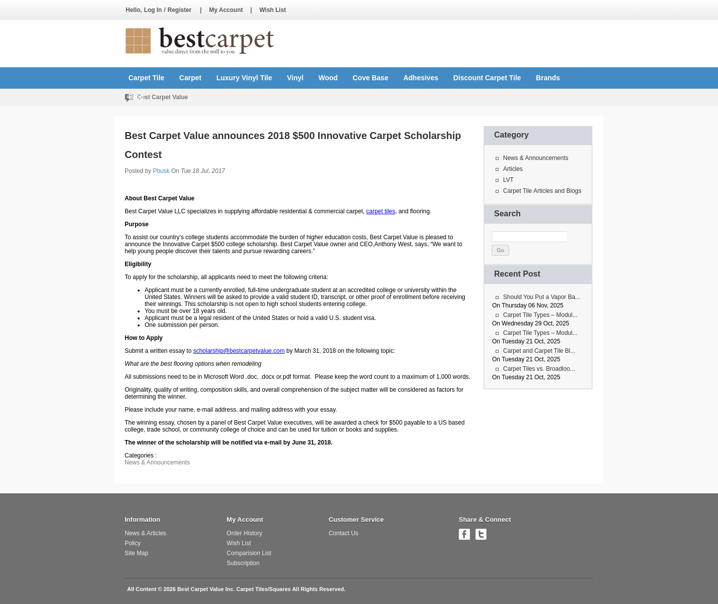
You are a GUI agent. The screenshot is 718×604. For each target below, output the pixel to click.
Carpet (190, 78)
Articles (513, 168)
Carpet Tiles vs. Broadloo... (539, 368)
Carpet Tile (147, 78)
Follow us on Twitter (481, 534)
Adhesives (420, 78)
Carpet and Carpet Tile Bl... (539, 350)
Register (179, 9)
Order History (244, 533)
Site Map (136, 553)
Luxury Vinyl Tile (244, 78)
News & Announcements (157, 462)
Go (500, 250)
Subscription (243, 563)
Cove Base (370, 78)
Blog (136, 97)
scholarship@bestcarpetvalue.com (239, 350)
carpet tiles (380, 211)
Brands (548, 78)
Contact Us (343, 533)
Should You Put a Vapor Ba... (541, 297)
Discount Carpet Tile (487, 78)
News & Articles (145, 533)
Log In (153, 9)
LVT (508, 179)
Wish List (272, 9)
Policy (133, 543)
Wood (328, 78)
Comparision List (249, 553)
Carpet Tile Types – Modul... (540, 314)
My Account (226, 9)
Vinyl (295, 78)
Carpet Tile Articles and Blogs (542, 190)
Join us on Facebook (464, 534)
